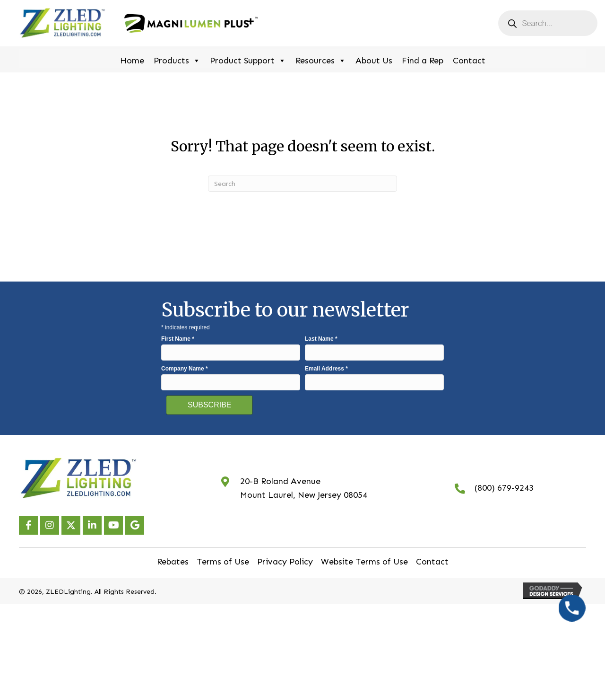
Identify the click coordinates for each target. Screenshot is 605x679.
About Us (373, 60)
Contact (469, 60)
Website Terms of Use (364, 561)
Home (132, 60)
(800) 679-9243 (504, 488)
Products (177, 59)
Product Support (248, 59)
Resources (320, 59)
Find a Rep (422, 60)
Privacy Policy (285, 561)
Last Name (321, 338)
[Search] (302, 184)
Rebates (173, 561)
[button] (28, 525)
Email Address (326, 368)
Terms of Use (223, 561)
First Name (177, 338)
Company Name (184, 368)
